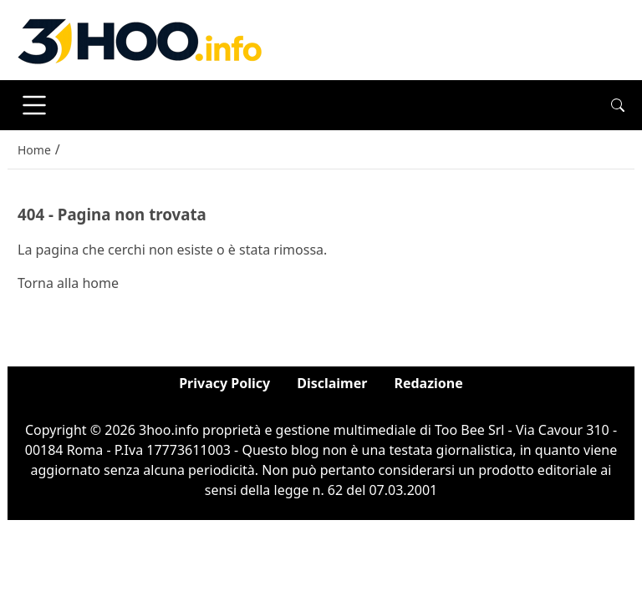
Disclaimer (332, 383)
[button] (617, 105)
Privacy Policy (224, 383)
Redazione (428, 383)
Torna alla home (68, 283)
